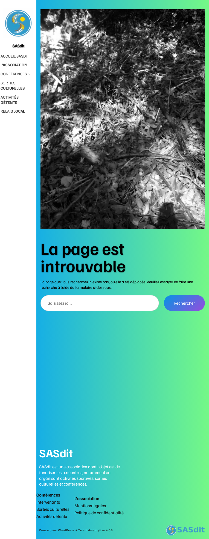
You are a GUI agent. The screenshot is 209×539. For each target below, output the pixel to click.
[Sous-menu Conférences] (15, 74)
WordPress (67, 530)
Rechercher (184, 303)
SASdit (18, 46)
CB (111, 530)
